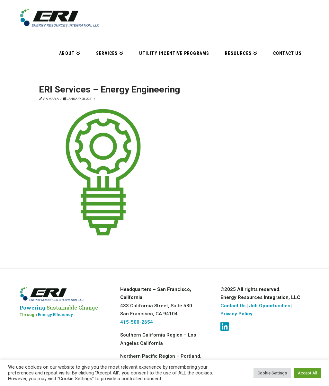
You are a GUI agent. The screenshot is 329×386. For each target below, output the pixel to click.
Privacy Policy (236, 314)
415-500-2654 (136, 322)
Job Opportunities (270, 306)
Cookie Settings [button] (272, 373)
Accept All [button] (307, 373)
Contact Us (232, 306)
